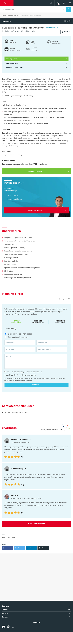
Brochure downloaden (38, 322)
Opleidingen (12, 15)
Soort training (10, 328)
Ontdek (5, 610)
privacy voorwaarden (28, 375)
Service (5, 613)
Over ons (5, 606)
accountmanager (10, 191)
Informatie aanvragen (60, 322)
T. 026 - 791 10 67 (13, 196)
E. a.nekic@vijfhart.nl (14, 199)
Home (4, 15)
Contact (5, 617)
